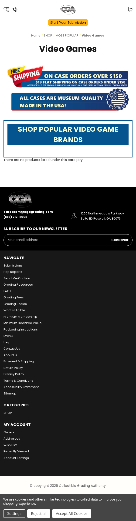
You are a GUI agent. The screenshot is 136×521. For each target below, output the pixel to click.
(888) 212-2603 (15, 217)
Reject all (39, 513)
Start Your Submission (68, 22)
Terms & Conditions (18, 380)
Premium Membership (20, 316)
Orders (8, 432)
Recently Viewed (16, 451)
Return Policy (13, 368)
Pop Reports (12, 272)
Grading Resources (18, 284)
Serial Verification (16, 278)
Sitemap (9, 393)
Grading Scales (15, 304)
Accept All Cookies (72, 513)
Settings (14, 513)
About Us (10, 355)
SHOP (7, 413)
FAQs (7, 291)
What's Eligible (14, 310)
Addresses (11, 438)
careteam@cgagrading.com (28, 212)
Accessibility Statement (21, 387)
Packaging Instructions (20, 329)
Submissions (13, 265)
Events (8, 336)
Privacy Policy (13, 374)
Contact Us (11, 348)
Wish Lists (10, 445)
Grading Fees (13, 297)
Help (6, 342)
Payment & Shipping (18, 361)
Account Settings (16, 458)
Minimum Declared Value (22, 323)
